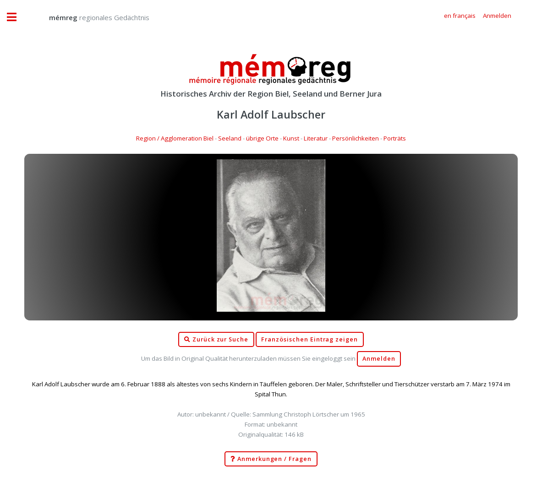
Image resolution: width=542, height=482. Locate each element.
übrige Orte (262, 138)
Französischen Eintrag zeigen (309, 339)
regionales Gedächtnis (90, 17)
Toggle (16, 17)
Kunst (291, 138)
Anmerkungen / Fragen (271, 459)
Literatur (316, 138)
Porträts (394, 138)
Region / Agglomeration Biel (175, 138)
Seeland (229, 138)
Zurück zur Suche (216, 339)
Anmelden (378, 359)
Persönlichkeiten (355, 138)
